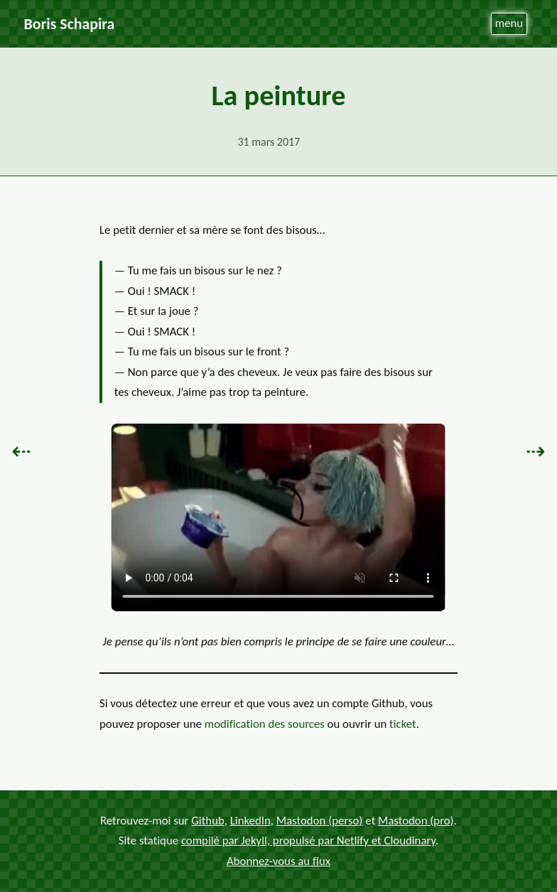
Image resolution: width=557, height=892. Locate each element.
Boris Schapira (69, 23)
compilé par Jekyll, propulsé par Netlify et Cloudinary (308, 840)
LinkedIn (250, 820)
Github (208, 820)
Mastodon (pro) (416, 820)
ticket (402, 723)
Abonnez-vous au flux (278, 861)
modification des (265, 723)
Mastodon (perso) (319, 820)
